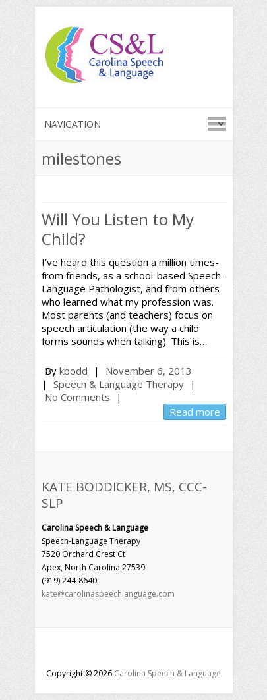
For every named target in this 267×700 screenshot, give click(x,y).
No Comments (77, 397)
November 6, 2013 (148, 370)
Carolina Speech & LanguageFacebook (114, 650)
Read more (194, 411)
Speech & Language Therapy (118, 383)
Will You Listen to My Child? (118, 229)
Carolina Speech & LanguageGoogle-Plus (134, 650)
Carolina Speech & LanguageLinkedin (153, 650)
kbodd (73, 370)
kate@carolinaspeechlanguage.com (108, 593)
